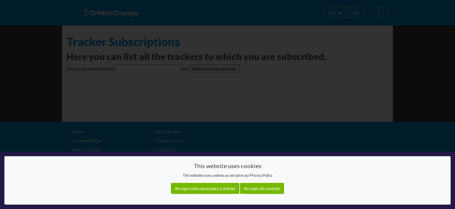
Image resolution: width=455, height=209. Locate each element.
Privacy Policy (261, 175)
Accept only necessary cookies (205, 188)
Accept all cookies (262, 188)
